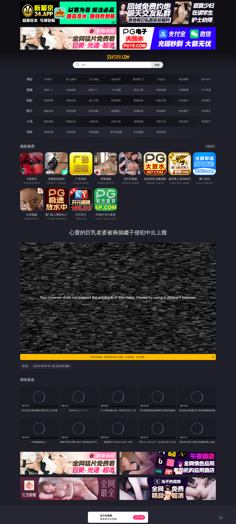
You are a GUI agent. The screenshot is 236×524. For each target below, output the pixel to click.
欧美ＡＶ (93, 89)
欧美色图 (93, 111)
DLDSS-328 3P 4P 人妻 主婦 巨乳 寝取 (51, 366)
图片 (29, 111)
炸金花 (161, 79)
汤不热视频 (116, 132)
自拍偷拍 (71, 89)
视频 (29, 90)
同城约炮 (48, 132)
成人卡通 (93, 100)
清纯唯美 (161, 111)
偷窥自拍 (48, 111)
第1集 (25, 366)
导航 (29, 132)
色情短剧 (161, 132)
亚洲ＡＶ (48, 89)
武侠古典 (116, 121)
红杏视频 (138, 132)
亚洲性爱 (48, 100)
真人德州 (71, 79)
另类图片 (206, 111)
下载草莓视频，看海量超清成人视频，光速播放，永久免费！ (152, 357)
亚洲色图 (71, 111)
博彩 (29, 79)
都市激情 (48, 121)
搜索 (157, 64)
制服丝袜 (138, 100)
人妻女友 (93, 121)
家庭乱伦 (71, 121)
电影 (29, 100)
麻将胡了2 (138, 79)
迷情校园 (138, 121)
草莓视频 (93, 132)
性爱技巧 (206, 121)
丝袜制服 (161, 89)
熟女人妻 (138, 89)
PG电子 (49, 79)
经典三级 (161, 100)
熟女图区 (183, 111)
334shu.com (118, 57)
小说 (29, 121)
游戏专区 (116, 79)
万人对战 (93, 79)
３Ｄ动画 (116, 89)
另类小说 (161, 121)
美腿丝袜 (138, 111)
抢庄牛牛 (206, 79)
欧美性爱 (116, 100)
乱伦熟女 (183, 100)
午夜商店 (71, 132)
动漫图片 (116, 111)
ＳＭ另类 (206, 89)
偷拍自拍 (71, 100)
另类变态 (206, 100)
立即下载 (139, 517)
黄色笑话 (183, 121)
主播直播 (183, 89)
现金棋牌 (183, 79)
